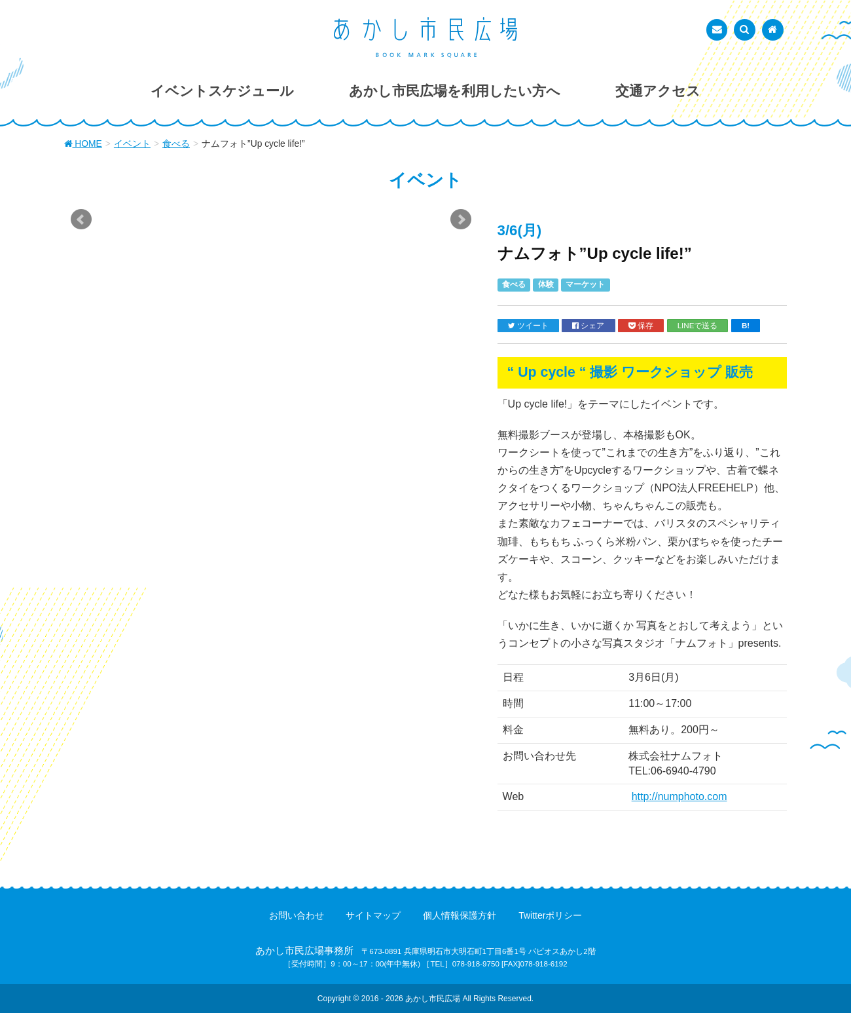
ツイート (528, 325)
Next (460, 219)
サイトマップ (373, 915)
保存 (640, 325)
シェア (588, 325)
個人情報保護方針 (459, 915)
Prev (81, 219)
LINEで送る (698, 325)
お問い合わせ (296, 915)
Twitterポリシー (550, 915)
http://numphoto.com (679, 796)
